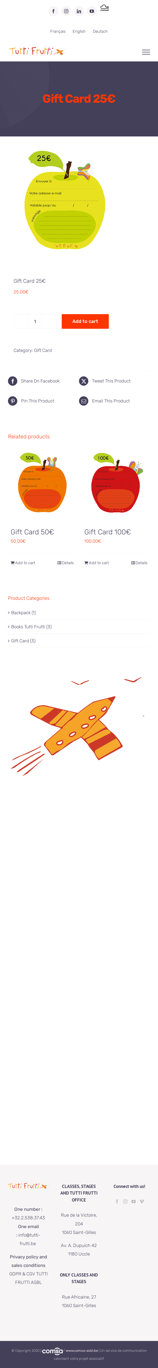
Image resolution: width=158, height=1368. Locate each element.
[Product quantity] (35, 321)
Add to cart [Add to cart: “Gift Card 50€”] (25, 562)
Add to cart (85, 321)
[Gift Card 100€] (116, 484)
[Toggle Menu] (146, 52)
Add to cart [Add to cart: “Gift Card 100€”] (99, 562)
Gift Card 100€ (107, 532)
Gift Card (43, 350)
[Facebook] (117, 1201)
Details (68, 562)
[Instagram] (125, 1201)
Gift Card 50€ (32, 532)
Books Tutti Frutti (28, 626)
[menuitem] (58, 31)
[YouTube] (133, 1201)
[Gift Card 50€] (42, 484)
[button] (146, 7)
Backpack (21, 612)
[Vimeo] (142, 1201)
